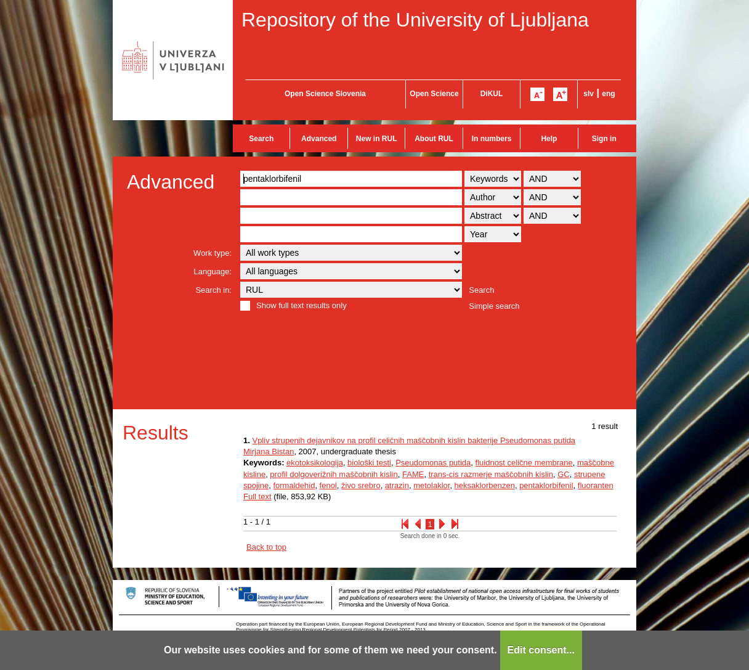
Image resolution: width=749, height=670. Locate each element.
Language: (213, 271)
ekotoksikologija (314, 462)
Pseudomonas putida (433, 462)
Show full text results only (301, 305)
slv (588, 93)
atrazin (397, 485)
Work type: (212, 253)
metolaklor (431, 485)
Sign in (604, 138)
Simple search (494, 306)
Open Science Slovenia (325, 93)
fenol (328, 485)
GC (563, 474)
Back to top (266, 547)
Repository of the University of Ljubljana (415, 20)
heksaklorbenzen (485, 485)
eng (608, 93)
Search (261, 138)
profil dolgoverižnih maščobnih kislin (333, 474)
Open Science (434, 93)
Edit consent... (541, 650)
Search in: (213, 290)
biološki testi (369, 462)
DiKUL (491, 93)
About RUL (434, 138)
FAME (413, 474)
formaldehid (294, 485)
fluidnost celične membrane (524, 462)
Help (549, 138)
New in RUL (376, 138)
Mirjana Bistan (268, 451)
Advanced (318, 138)
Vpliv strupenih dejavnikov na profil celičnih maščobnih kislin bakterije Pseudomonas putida (413, 440)
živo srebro (361, 485)
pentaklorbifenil (546, 485)
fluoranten (595, 485)
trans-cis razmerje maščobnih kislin (491, 474)
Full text (257, 496)
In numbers (492, 138)
